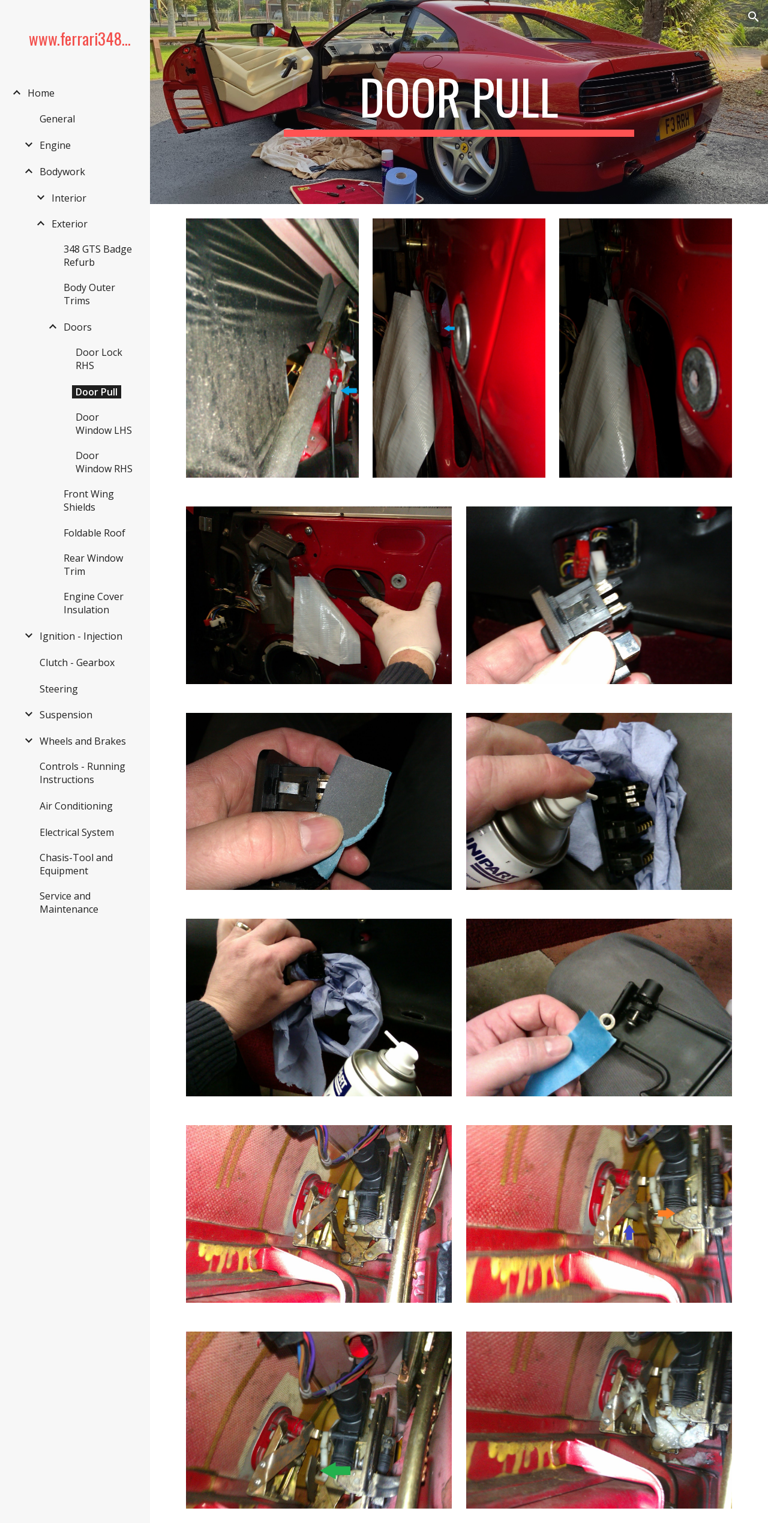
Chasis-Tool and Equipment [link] (76, 864)
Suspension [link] (66, 714)
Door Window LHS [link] (104, 423)
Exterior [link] (70, 223)
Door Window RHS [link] (104, 462)
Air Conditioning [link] (76, 806)
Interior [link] (69, 198)
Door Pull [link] (97, 391)
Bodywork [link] (62, 171)
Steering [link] (59, 688)
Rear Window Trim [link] (93, 564)
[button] (753, 16)
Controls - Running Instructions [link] (82, 773)
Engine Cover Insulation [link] (94, 603)
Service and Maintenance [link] (69, 902)
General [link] (57, 118)
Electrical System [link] (77, 832)
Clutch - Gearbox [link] (77, 662)
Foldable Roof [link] (94, 532)
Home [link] (41, 93)
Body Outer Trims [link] (89, 294)
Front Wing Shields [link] (89, 500)
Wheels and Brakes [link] (83, 741)
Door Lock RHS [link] (99, 359)
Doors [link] (78, 327)
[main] (458, 102)
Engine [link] (55, 145)
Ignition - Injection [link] (81, 636)
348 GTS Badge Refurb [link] (98, 255)
